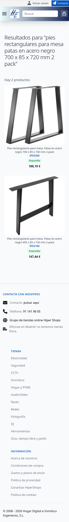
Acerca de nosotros (24, 458)
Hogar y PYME (21, 387)
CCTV (14, 373)
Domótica (17, 380)
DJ (12, 424)
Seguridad (18, 365)
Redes (15, 409)
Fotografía (18, 417)
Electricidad (19, 358)
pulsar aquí (31, 303)
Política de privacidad (25, 480)
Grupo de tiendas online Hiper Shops (35, 320)
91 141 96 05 (31, 311)
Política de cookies (23, 495)
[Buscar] (40, 13)
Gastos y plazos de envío (28, 473)
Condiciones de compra (27, 466)
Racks (15, 402)
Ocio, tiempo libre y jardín (29, 439)
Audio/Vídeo (19, 395)
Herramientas (20, 431)
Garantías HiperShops (26, 487)
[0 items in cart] (64, 13)
